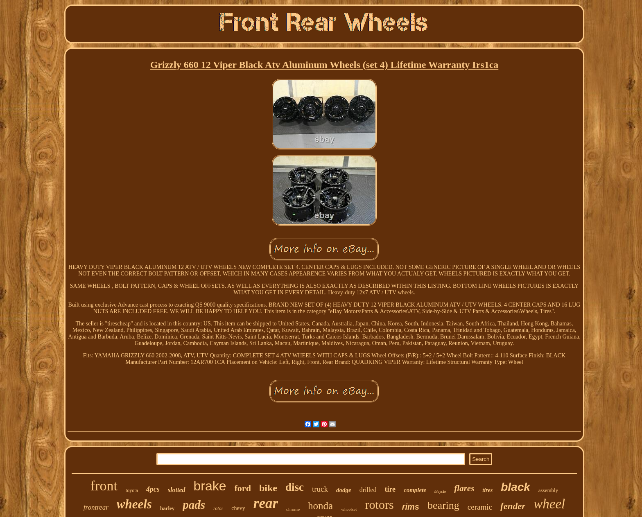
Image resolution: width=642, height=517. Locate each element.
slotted (176, 489)
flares (464, 488)
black (515, 487)
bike (268, 488)
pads (194, 504)
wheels (134, 504)
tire (390, 489)
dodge (343, 490)
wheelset (349, 509)
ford (243, 488)
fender (512, 506)
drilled (368, 489)
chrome (293, 509)
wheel (549, 504)
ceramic (480, 507)
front (104, 485)
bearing (443, 505)
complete (415, 490)
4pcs (153, 489)
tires (487, 490)
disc (294, 487)
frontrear (96, 507)
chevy (238, 508)
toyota (132, 490)
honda (320, 505)
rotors (379, 504)
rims (410, 506)
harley (167, 508)
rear (265, 503)
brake (210, 486)
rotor (218, 508)
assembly (548, 490)
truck (320, 489)
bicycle (440, 491)
